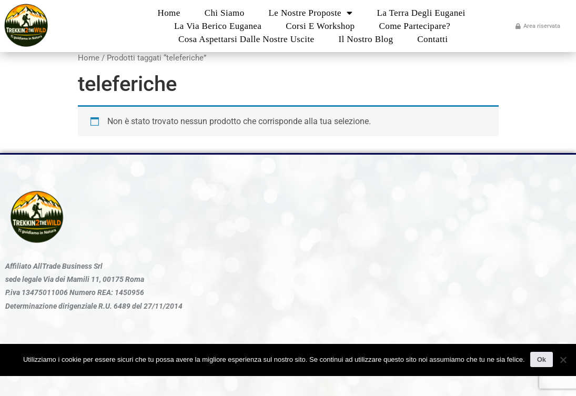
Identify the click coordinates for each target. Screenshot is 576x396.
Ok (541, 359)
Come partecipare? (415, 26)
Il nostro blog (365, 39)
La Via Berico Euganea (217, 26)
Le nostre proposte (311, 12)
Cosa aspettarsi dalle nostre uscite (246, 39)
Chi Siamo (225, 13)
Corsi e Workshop (320, 26)
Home (169, 13)
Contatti (432, 39)
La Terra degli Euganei (421, 13)
